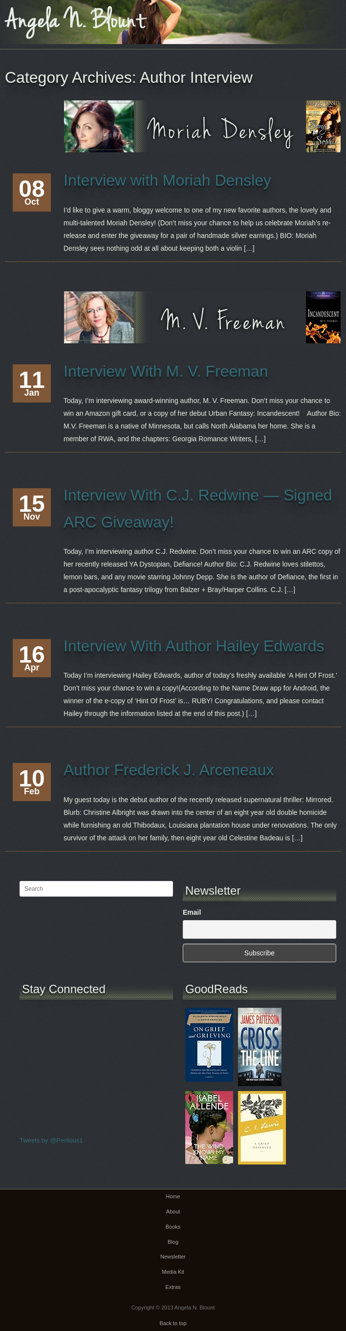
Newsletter (173, 1257)
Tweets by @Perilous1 (51, 1140)
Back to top (172, 1323)
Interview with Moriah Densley (167, 180)
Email (192, 912)
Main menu (338, 17)
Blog (173, 1242)
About (173, 1211)
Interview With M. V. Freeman (166, 371)
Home (173, 1196)
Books (173, 1227)
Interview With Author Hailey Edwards (194, 646)
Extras (172, 1287)
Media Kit (173, 1272)
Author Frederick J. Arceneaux (169, 770)
